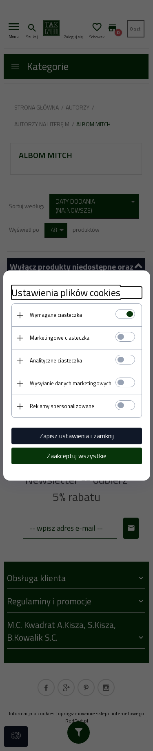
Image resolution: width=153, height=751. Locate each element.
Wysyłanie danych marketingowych (70, 383)
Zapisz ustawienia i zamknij (77, 436)
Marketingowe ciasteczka (59, 338)
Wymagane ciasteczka (56, 315)
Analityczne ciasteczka (56, 360)
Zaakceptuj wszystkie (76, 456)
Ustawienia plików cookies (65, 293)
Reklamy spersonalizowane (62, 406)
